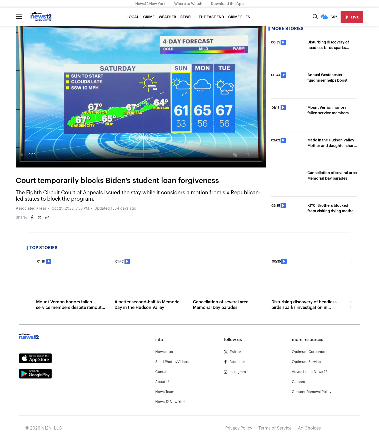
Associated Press (31, 208)
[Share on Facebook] (32, 217)
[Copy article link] (47, 217)
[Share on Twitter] (39, 217)
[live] (352, 17)
